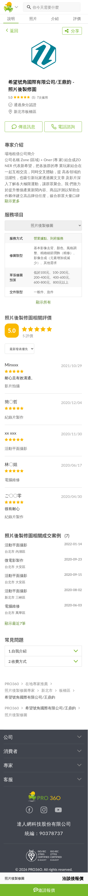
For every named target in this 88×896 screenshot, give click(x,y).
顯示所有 (43, 302)
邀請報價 (44, 890)
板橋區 (64, 690)
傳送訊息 (23, 126)
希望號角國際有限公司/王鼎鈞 (30, 697)
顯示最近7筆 (15, 623)
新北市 (47, 690)
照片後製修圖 (16, 714)
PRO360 (12, 683)
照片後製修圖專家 (20, 690)
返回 (12, 30)
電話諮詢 (63, 126)
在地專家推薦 (36, 683)
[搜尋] (28, 7)
